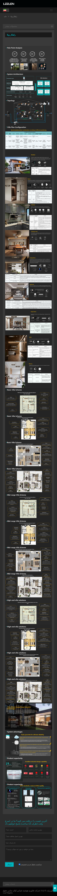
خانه (5, 16)
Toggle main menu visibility (51, 9)
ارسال (9, 864)
